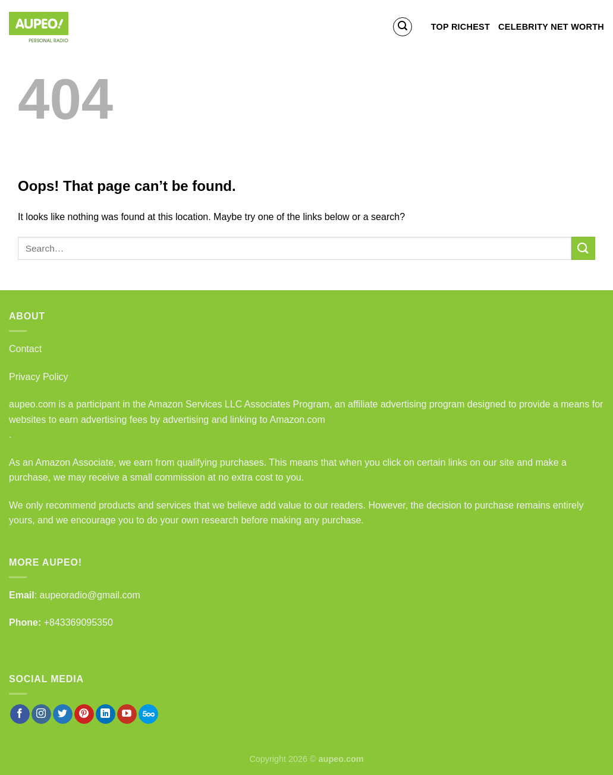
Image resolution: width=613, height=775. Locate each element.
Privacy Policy (38, 377)
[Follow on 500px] (148, 714)
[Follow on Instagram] (41, 714)
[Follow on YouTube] (127, 714)
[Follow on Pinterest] (84, 714)
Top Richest (460, 27)
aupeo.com (32, 404)
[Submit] (583, 248)
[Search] (402, 26)
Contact (25, 349)
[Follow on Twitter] (63, 714)
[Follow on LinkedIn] (105, 714)
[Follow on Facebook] (20, 714)
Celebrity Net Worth (551, 27)
